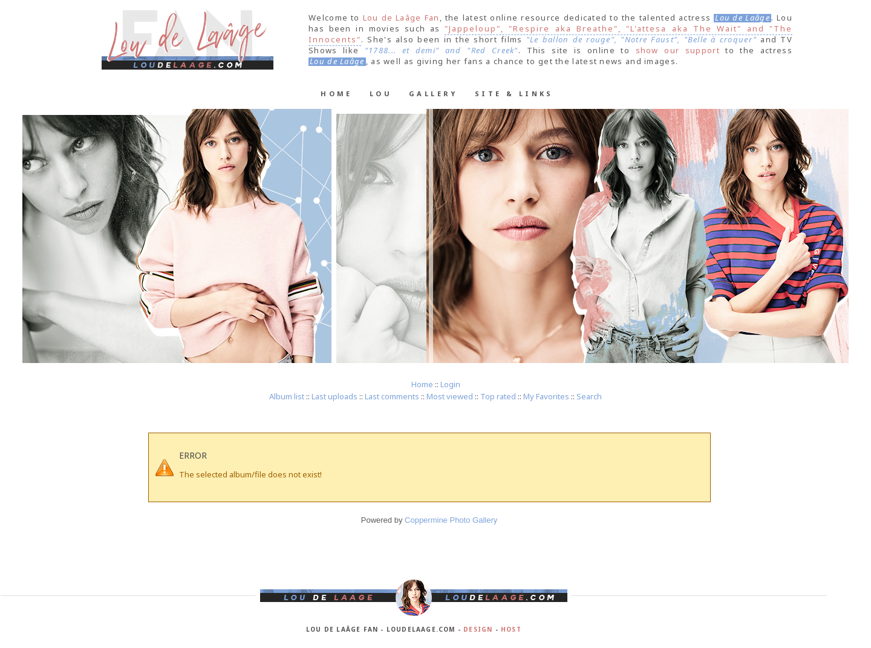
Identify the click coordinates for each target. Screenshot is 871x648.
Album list (286, 396)
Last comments (392, 396)
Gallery (433, 93)
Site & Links (514, 93)
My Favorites (546, 396)
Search (589, 396)
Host (511, 629)
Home (337, 93)
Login (450, 384)
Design (477, 629)
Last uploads (334, 396)
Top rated (498, 396)
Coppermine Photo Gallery (451, 520)
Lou (381, 93)
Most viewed (449, 396)
